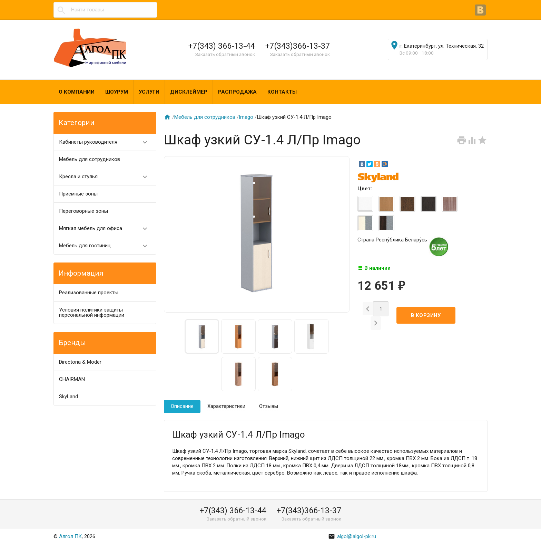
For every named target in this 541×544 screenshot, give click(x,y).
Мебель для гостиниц (106, 245)
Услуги (149, 92)
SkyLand (68, 396)
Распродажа (237, 92)
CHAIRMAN (72, 379)
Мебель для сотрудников (89, 159)
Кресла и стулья (106, 176)
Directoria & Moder (80, 362)
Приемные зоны (78, 194)
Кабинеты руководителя (106, 142)
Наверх (512, 531)
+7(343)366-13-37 (297, 46)
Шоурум (116, 92)
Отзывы (268, 406)
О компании (77, 92)
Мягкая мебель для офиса (106, 228)
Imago (246, 117)
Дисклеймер (188, 92)
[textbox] (105, 10)
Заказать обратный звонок (225, 54)
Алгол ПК (70, 536)
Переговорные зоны (83, 211)
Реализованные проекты (88, 292)
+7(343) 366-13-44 (221, 46)
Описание (182, 406)
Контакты (282, 92)
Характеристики (226, 406)
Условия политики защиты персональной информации (91, 312)
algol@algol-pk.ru (352, 536)
